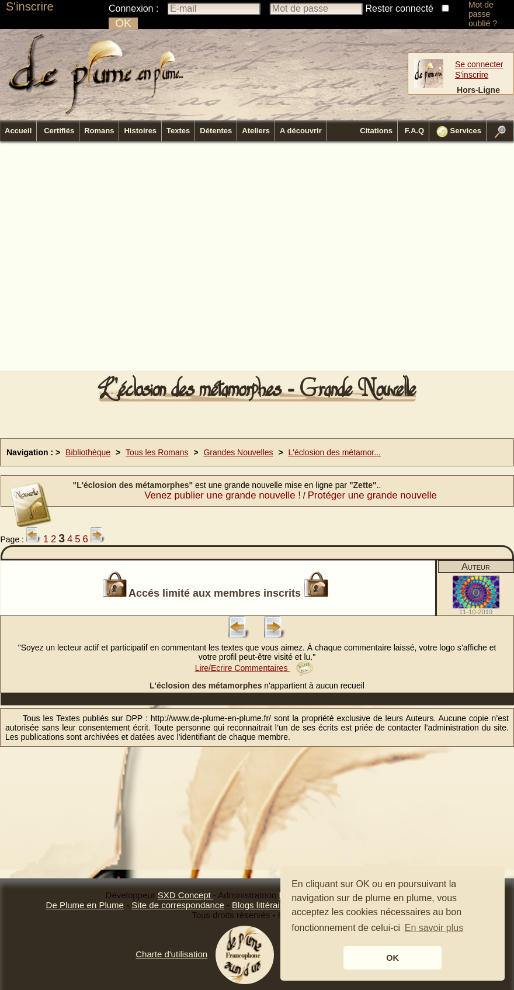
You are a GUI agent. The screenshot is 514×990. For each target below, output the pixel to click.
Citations (376, 130)
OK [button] (392, 958)
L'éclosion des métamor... (335, 452)
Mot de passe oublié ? (482, 14)
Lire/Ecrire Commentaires (254, 668)
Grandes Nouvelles (238, 452)
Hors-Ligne (478, 90)
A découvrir (301, 130)
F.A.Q (414, 130)
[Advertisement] (153, 259)
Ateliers (256, 130)
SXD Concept (185, 895)
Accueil (18, 130)
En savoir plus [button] (434, 928)
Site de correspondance (177, 905)
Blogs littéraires (262, 905)
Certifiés (59, 130)
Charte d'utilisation (171, 954)
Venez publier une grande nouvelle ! (222, 495)
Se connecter (479, 64)
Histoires (140, 130)
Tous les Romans (157, 452)
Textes (178, 130)
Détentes (216, 130)
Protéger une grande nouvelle (372, 495)
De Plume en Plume (85, 905)
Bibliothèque (87, 452)
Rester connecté (400, 8)
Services (458, 131)
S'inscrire (30, 6)
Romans (99, 130)
